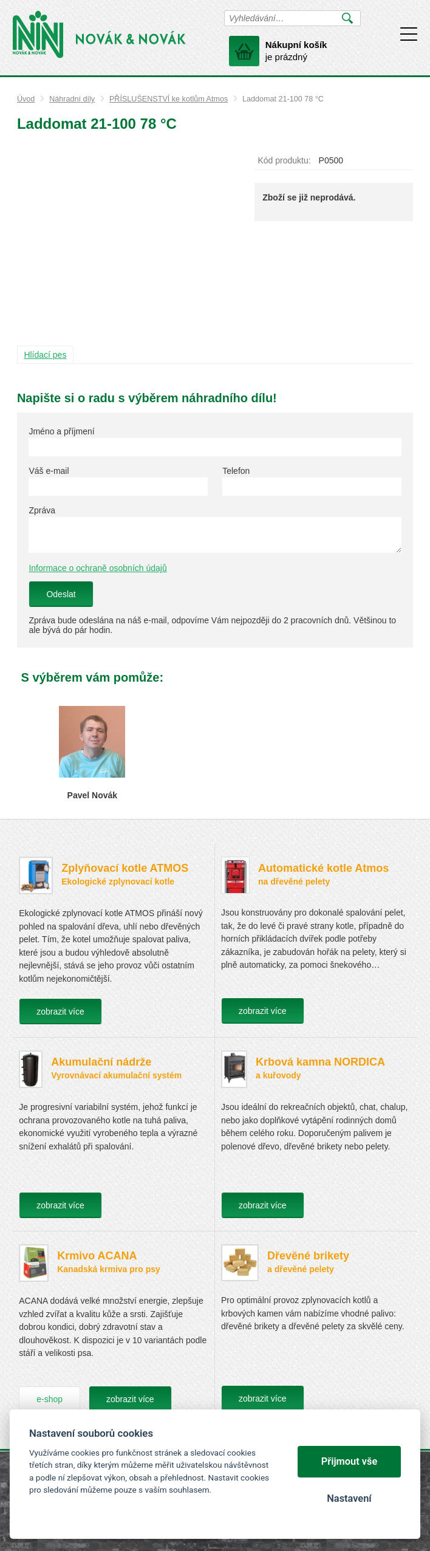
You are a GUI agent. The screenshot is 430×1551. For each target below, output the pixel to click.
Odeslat (60, 594)
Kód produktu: (284, 160)
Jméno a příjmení (61, 431)
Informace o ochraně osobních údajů (97, 568)
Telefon (236, 471)
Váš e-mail (49, 471)
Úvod (26, 99)
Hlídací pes (45, 355)
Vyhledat (348, 18)
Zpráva (42, 510)
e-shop (49, 1399)
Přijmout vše (349, 1461)
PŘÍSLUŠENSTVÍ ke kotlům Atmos (168, 99)
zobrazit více (60, 1011)
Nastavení (349, 1498)
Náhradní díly (72, 99)
